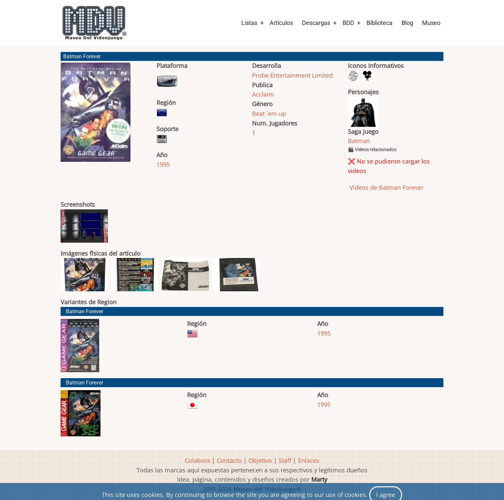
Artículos (281, 22)
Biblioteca (379, 22)
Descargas (316, 22)
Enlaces (308, 460)
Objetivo (260, 460)
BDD (348, 22)
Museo (431, 22)
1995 (163, 164)
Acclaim (263, 94)
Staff (285, 460)
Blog (407, 22)
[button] (95, 115)
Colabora (197, 460)
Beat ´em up (269, 114)
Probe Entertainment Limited (292, 75)
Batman (359, 141)
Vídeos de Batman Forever (385, 187)
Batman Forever (84, 311)
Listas (249, 22)
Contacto (229, 460)
